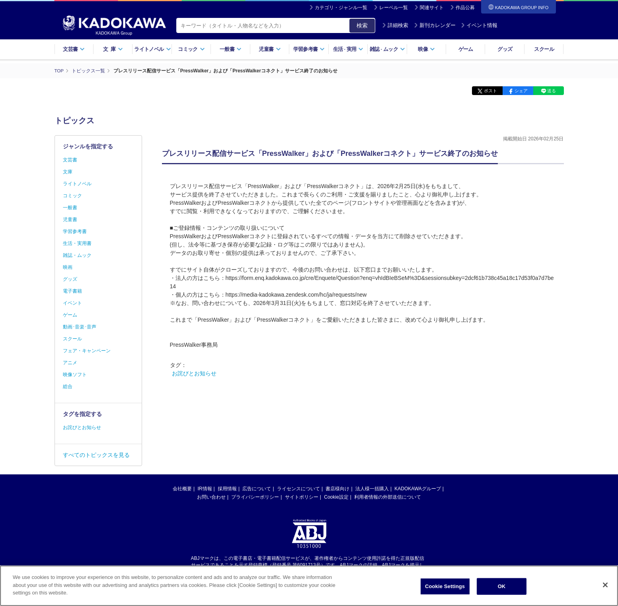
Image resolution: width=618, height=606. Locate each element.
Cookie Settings (445, 588)
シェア (521, 90)
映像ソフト (75, 374)
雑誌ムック (387, 49)
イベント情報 (479, 25)
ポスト (490, 90)
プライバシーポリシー (255, 497)
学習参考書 (309, 49)
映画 (67, 267)
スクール (544, 49)
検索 (362, 25)
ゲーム (465, 49)
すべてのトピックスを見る (96, 455)
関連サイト (432, 7)
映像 (426, 49)
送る (551, 90)
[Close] (605, 586)
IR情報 (205, 488)
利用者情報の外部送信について (387, 497)
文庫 (67, 172)
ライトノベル (152, 49)
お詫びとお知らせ (194, 373)
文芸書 (74, 49)
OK (502, 588)
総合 (67, 386)
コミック (191, 49)
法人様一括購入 (372, 488)
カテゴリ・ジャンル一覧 (341, 7)
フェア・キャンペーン (87, 351)
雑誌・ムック (77, 255)
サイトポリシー (301, 497)
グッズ (504, 49)
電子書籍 (72, 291)
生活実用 (348, 49)
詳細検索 (395, 25)
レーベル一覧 (393, 7)
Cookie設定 (336, 497)
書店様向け (337, 488)
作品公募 (465, 7)
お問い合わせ (211, 497)
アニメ (70, 362)
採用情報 (227, 488)
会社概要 (182, 488)
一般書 (231, 49)
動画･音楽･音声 (79, 327)
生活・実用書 (77, 243)
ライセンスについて (298, 488)
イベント (72, 303)
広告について (256, 488)
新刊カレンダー (435, 25)
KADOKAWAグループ (417, 488)
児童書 (270, 49)
